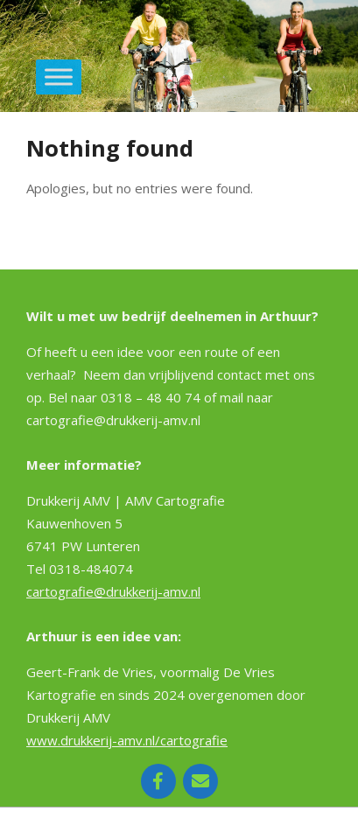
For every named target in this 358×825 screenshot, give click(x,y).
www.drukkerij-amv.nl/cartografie (127, 740)
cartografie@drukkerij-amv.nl (113, 591)
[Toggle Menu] (59, 76)
